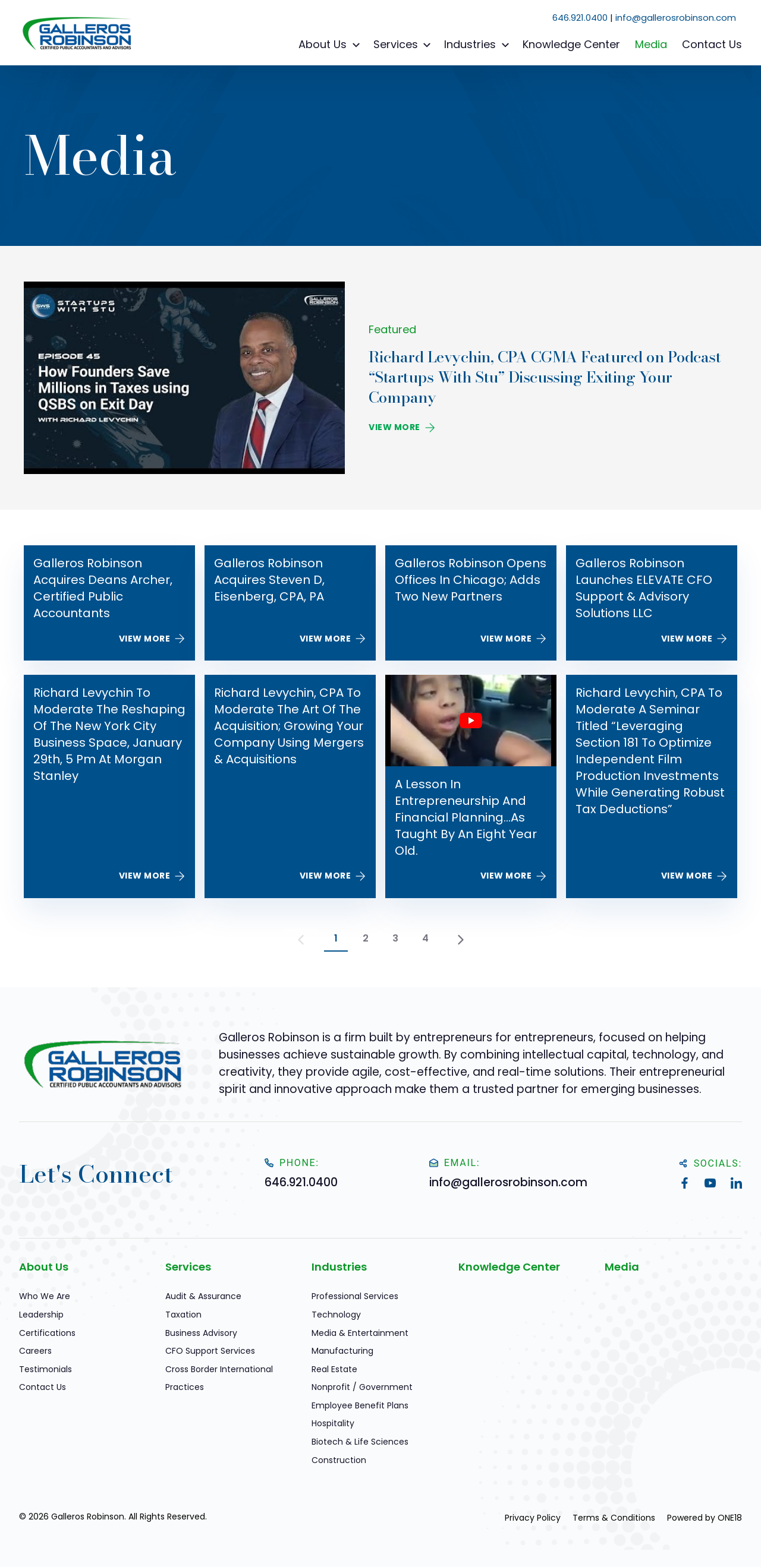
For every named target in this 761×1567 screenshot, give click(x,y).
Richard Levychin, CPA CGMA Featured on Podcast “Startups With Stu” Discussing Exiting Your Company (545, 377)
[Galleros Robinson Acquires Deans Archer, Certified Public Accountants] (109, 603)
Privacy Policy (533, 1518)
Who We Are (44, 1296)
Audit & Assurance (203, 1296)
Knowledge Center (571, 44)
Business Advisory (201, 1333)
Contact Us (712, 44)
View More (402, 427)
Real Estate (334, 1369)
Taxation (183, 1314)
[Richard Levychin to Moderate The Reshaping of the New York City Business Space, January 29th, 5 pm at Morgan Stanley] (109, 786)
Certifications (47, 1333)
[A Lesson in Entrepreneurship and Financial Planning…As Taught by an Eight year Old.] (470, 786)
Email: (454, 1162)
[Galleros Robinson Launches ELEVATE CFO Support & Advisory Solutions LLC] (651, 603)
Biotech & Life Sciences (360, 1442)
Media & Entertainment (360, 1333)
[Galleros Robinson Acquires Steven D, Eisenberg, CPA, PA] (290, 603)
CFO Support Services (210, 1351)
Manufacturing (342, 1351)
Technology (336, 1314)
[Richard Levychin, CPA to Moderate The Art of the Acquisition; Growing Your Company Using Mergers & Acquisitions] (290, 786)
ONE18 (730, 1518)
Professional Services (355, 1296)
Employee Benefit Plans (360, 1405)
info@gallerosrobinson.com (675, 17)
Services (404, 44)
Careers (35, 1351)
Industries (478, 44)
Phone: (292, 1162)
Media (651, 44)
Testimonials (45, 1369)
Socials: (710, 1163)
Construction (339, 1460)
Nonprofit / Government (362, 1387)
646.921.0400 (580, 17)
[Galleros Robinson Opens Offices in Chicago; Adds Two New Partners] (470, 603)
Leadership (41, 1314)
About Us (330, 44)
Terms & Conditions (614, 1518)
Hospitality (333, 1423)
